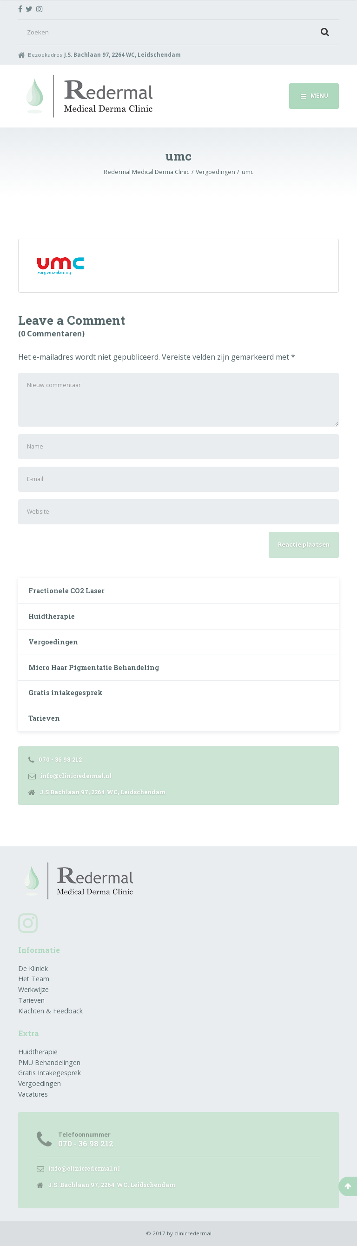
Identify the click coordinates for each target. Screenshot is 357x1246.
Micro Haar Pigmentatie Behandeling (93, 667)
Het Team (33, 978)
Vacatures (33, 1094)
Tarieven (44, 718)
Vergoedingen (53, 641)
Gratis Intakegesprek (49, 1072)
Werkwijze (33, 989)
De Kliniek (33, 968)
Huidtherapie (51, 616)
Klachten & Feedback (50, 1010)
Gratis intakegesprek (65, 692)
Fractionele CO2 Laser (66, 590)
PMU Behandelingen (49, 1062)
